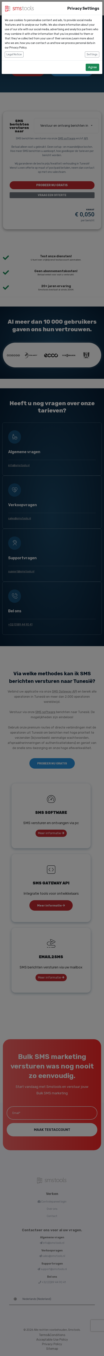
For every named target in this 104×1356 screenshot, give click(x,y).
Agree (92, 67)
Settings (92, 54)
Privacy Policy (18, 47)
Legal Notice (14, 54)
